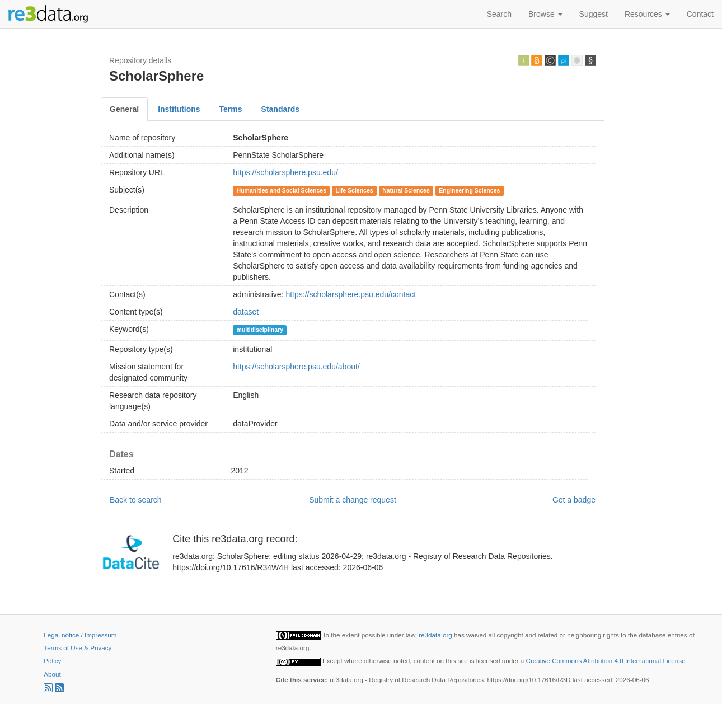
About (52, 674)
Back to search (136, 499)
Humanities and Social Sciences (281, 190)
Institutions (179, 109)
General (124, 109)
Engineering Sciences (469, 190)
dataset (246, 311)
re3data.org (436, 635)
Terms (230, 109)
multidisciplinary (260, 329)
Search (499, 14)
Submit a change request (352, 499)
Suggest (593, 14)
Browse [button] (545, 14)
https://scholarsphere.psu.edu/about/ (296, 366)
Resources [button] (647, 14)
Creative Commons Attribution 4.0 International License (606, 660)
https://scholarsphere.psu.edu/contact (350, 294)
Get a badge (574, 499)
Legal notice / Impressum (80, 635)
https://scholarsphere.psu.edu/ (285, 172)
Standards (280, 109)
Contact (700, 14)
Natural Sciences (406, 190)
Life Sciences (354, 190)
